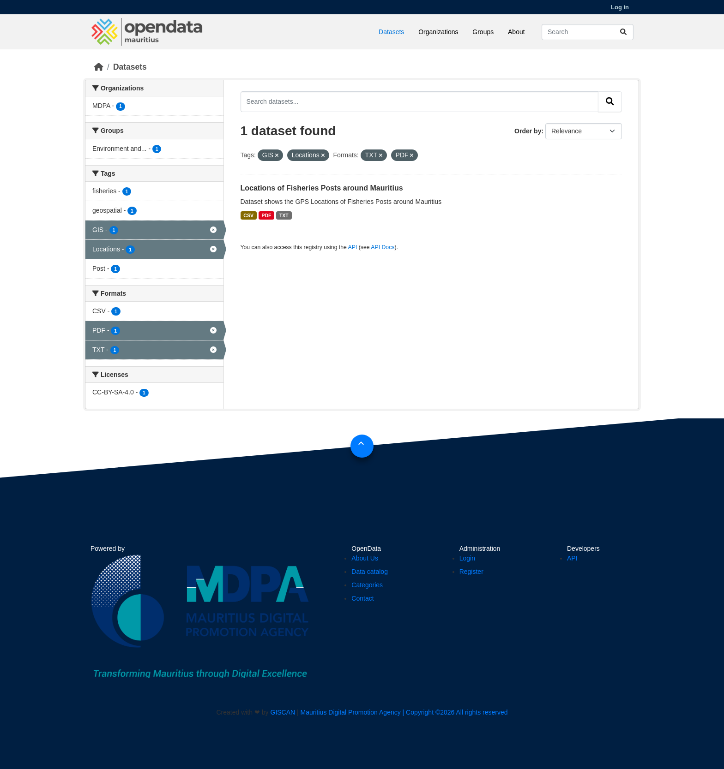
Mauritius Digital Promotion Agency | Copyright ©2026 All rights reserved (404, 712)
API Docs (382, 247)
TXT (284, 215)
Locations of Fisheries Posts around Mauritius (322, 188)
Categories (367, 585)
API (352, 247)
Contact (362, 598)
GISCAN (283, 712)
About (516, 32)
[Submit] (623, 32)
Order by (527, 131)
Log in (620, 7)
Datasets (391, 32)
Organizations (438, 32)
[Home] (98, 67)
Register (471, 571)
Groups (483, 32)
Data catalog (369, 571)
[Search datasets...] (588, 32)
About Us (364, 558)
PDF (266, 215)
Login (467, 558)
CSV (248, 215)
